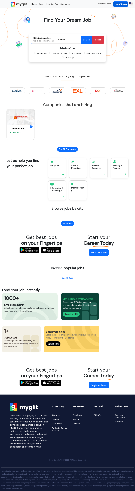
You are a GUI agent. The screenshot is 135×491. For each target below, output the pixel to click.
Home (34, 4)
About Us (56, 415)
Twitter (76, 419)
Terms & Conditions (120, 416)
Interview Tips (52, 4)
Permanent (42, 53)
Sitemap (119, 422)
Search (86, 39)
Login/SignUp (121, 4)
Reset (98, 39)
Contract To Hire (59, 53)
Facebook (77, 415)
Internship (69, 57)
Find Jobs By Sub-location (60, 429)
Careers (55, 419)
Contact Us (65, 4)
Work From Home (93, 53)
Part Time (76, 53)
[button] (130, 3)
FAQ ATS (98, 415)
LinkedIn (76, 424)
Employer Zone (104, 3)
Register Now (99, 252)
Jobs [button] (41, 4)
